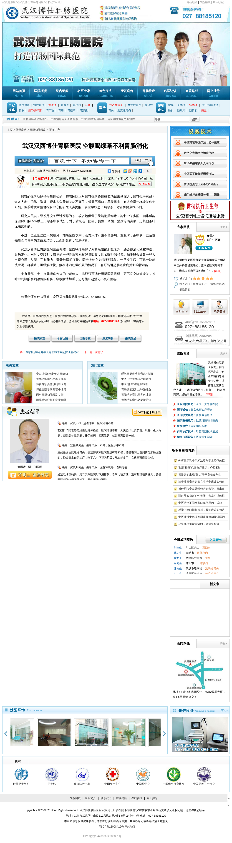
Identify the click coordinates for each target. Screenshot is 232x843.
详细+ (223, 643)
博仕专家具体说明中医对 (51, 384)
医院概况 (40, 93)
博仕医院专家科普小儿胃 (51, 389)
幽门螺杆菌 (35, 110)
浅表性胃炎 (116, 105)
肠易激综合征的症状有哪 (51, 400)
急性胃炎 (24, 105)
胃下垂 (50, 110)
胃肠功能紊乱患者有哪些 (51, 379)
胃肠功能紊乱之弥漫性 (121, 119)
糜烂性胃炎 (134, 105)
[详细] (217, 270)
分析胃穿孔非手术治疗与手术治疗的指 (201, 460)
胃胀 (21, 110)
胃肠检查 (148, 93)
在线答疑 (121, 798)
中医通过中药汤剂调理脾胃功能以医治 (201, 517)
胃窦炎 (65, 105)
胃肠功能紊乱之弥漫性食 (136, 389)
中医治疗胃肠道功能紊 (64, 119)
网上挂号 (213, 93)
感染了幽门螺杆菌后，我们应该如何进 (201, 509)
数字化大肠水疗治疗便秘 (199, 153)
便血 (204, 110)
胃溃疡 (52, 105)
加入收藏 (218, 2)
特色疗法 (105, 93)
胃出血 (77, 105)
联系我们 (106, 798)
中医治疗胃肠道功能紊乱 (136, 379)
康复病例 (127, 93)
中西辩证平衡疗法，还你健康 (201, 142)
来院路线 (205, 2)
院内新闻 (62, 93)
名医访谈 (170, 93)
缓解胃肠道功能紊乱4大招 (137, 373)
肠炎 (171, 110)
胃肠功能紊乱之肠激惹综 (136, 400)
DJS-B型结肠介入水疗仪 (199, 163)
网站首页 (19, 93)
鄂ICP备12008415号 (111, 826)
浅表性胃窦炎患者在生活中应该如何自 (201, 481)
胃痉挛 (71, 110)
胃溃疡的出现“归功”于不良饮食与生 (199, 474)
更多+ (223, 227)
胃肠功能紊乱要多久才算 (136, 394)
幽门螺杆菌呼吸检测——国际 (201, 194)
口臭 (87, 105)
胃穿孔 (83, 110)
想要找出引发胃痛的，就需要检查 (198, 524)
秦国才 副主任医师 (30, 467)
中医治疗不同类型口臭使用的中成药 (200, 502)
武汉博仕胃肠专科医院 (58, 13)
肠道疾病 (21, 129)
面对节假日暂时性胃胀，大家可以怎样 (201, 495)
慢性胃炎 (38, 105)
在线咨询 (136, 798)
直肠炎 (181, 105)
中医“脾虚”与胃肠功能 (134, 384)
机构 (18, 761)
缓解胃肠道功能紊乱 (35, 119)
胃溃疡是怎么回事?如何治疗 (201, 184)
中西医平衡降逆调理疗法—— (201, 173)
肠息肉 (181, 110)
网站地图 (192, 2)
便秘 (171, 105)
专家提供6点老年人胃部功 (52, 373)
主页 (10, 129)
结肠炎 (193, 105)
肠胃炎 (193, 110)
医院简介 (90, 798)
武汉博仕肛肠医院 (90, 810)
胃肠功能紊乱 (38, 129)
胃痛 (61, 110)
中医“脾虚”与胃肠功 (93, 119)
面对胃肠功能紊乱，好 (49, 394)
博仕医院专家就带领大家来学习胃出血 (201, 488)
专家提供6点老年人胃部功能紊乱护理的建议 (52, 352)
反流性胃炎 (124, 110)
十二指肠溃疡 (210, 105)
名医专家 (83, 93)
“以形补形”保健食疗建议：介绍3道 (199, 467)
